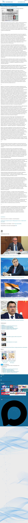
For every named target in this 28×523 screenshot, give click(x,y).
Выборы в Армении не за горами (11, 341)
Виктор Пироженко (12, 8)
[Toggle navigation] (2, 4)
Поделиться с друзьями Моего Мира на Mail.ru (10, 328)
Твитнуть (3, 325)
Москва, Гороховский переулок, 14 (8, 376)
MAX (16, 225)
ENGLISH (26, 0)
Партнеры (2, 383)
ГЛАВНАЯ (3, 5)
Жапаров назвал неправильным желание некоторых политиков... (12, 320)
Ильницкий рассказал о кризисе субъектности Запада (10, 255)
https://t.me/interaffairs (17, 223)
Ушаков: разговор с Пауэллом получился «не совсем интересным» (12, 277)
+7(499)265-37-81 (5, 379)
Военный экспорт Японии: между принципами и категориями (16, 347)
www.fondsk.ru (3, 216)
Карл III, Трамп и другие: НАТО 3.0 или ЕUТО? (13, 336)
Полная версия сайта (4, 395)
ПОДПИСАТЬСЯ (4, 366)
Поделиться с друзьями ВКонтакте (8, 327)
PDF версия (5, 362)
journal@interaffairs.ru (5, 378)
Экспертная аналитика (9, 5)
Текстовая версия (5, 361)
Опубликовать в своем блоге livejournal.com (9, 325)
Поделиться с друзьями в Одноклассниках (9, 329)
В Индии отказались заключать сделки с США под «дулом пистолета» (13, 298)
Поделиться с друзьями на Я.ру (7, 326)
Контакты (2, 374)
